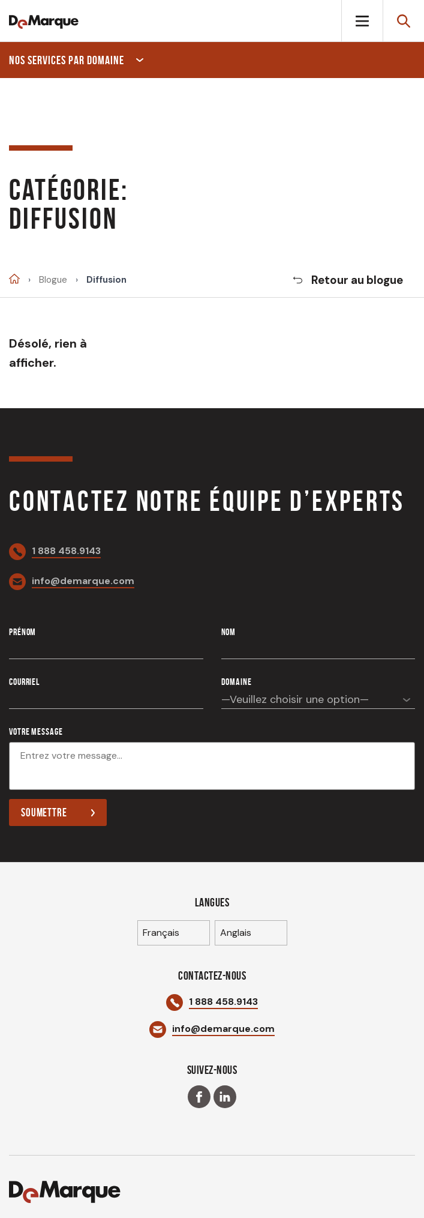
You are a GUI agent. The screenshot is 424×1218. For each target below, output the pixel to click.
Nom (228, 632)
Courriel (24, 682)
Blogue (53, 280)
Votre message (35, 731)
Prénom (22, 632)
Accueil (14, 279)
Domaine (236, 682)
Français (161, 932)
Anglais (235, 932)
